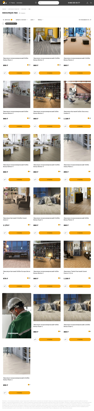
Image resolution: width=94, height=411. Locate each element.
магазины (19, 3)
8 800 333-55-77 (74, 3)
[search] (48, 3)
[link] (16, 315)
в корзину (19, 73)
